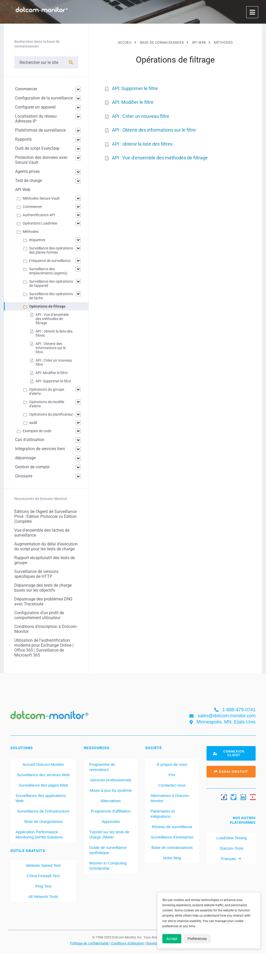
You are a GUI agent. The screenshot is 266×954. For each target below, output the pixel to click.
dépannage (25, 457)
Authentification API (39, 215)
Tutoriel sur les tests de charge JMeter (109, 834)
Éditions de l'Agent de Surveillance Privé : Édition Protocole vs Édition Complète (45, 516)
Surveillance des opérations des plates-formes (51, 250)
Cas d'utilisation (29, 439)
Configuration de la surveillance (44, 98)
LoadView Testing (231, 838)
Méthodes (31, 231)
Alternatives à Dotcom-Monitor (170, 798)
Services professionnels (110, 780)
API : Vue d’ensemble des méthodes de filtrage (160, 157)
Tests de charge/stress (43, 821)
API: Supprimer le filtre (135, 88)
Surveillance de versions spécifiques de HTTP (36, 574)
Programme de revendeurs (102, 767)
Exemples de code (37, 431)
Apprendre (111, 821)
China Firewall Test (43, 876)
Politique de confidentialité (89, 943)
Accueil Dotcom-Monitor (43, 764)
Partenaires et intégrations (162, 813)
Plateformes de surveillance (40, 130)
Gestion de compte (32, 466)
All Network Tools (43, 896)
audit (33, 423)
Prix (172, 775)
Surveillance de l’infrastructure (43, 811)
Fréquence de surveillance (49, 261)
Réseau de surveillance (172, 826)
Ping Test (43, 886)
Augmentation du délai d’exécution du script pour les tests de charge (46, 546)
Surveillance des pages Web (43, 785)
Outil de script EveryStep (37, 148)
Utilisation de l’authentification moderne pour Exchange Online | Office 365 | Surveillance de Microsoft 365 (44, 648)
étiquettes (37, 240)
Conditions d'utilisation (128, 943)
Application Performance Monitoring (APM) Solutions (39, 834)
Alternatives (111, 801)
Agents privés (27, 171)
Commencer (26, 88)
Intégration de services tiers (40, 448)
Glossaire (23, 475)
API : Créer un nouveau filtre (140, 116)
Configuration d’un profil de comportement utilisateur (39, 615)
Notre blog (172, 858)
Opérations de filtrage (47, 306)
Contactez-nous (172, 785)
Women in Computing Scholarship (108, 865)
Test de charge (28, 180)
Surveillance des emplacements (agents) (48, 271)
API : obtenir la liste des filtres (142, 144)
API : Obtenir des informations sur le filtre (154, 130)
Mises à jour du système (111, 790)
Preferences (197, 939)
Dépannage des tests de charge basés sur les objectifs (43, 588)
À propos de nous (172, 764)
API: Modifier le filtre (133, 102)
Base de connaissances (171, 847)
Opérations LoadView (40, 223)
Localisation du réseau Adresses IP (36, 119)
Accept (171, 939)
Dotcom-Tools (231, 848)
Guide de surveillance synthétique (108, 850)
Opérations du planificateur (51, 414)
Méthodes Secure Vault (41, 198)
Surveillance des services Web (43, 775)
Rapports (23, 139)
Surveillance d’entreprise (172, 837)
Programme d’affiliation (111, 811)
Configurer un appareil (35, 107)
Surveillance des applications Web (41, 798)
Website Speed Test (43, 865)
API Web (22, 189)
